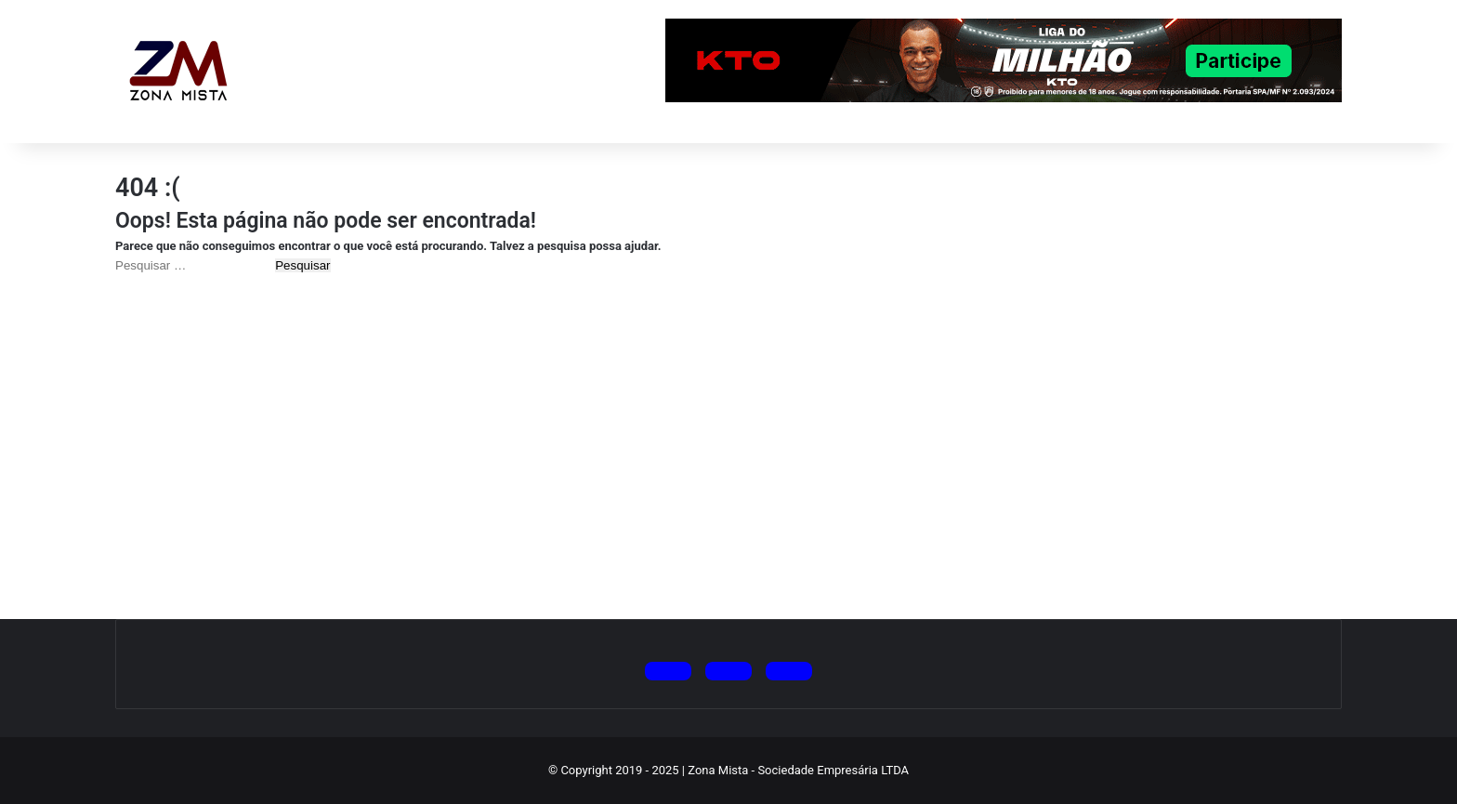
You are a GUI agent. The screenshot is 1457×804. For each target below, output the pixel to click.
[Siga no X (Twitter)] (668, 671)
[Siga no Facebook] (789, 671)
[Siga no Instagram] (728, 671)
